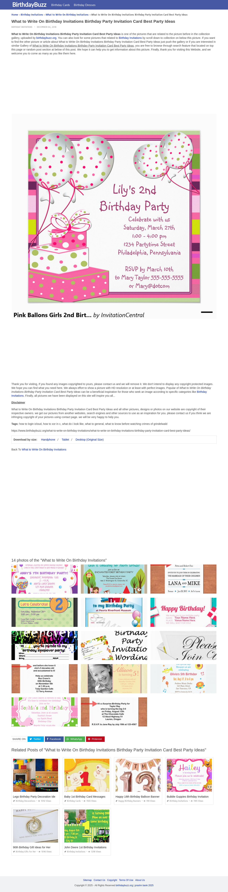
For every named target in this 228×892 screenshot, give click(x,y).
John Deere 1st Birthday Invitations (85, 847)
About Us (140, 880)
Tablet (65, 439)
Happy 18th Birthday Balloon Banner (137, 796)
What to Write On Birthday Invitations (44, 449)
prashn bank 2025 (144, 885)
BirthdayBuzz (30, 4)
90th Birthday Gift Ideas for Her (31, 847)
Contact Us (99, 880)
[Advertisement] (114, 85)
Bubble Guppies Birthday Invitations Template (194, 796)
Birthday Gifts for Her (24, 851)
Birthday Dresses (86, 5)
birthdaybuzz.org (46, 37)
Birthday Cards (61, 5)
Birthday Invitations (21, 27)
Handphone (48, 439)
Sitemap (87, 880)
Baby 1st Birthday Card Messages (84, 796)
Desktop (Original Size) (90, 439)
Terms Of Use (126, 880)
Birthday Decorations (24, 801)
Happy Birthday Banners (128, 801)
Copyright (112, 880)
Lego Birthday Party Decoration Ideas (35, 796)
